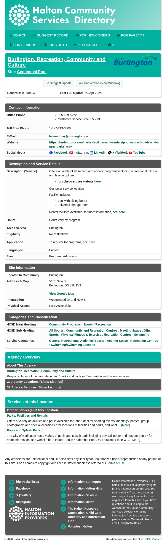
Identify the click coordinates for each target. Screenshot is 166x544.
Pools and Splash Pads (23, 430)
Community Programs (65, 324)
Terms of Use (116, 463)
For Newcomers (92, 35)
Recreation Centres (117, 334)
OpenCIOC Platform (150, 539)
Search (17, 35)
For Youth (55, 45)
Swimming (141, 334)
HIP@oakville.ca (130, 523)
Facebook (60, 152)
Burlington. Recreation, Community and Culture (56, 62)
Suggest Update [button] (59, 83)
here (97, 181)
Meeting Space (130, 330)
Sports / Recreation (97, 324)
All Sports (56, 330)
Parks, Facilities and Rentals (27, 415)
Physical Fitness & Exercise (81, 334)
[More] (125, 425)
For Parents (130, 35)
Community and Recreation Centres (91, 330)
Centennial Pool (31, 72)
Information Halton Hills (85, 488)
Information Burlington (84, 481)
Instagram (80, 152)
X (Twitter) (119, 152)
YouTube (139, 152)
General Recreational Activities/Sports (76, 340)
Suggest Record (50, 35)
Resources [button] (87, 45)
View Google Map (61, 293)
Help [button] (116, 45)
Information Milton (81, 502)
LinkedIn (100, 152)
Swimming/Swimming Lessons (73, 345)
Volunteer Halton (80, 526)
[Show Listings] (51, 381)
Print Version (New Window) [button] (99, 83)
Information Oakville (82, 495)
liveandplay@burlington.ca (68, 136)
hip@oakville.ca (27, 481)
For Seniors (22, 45)
